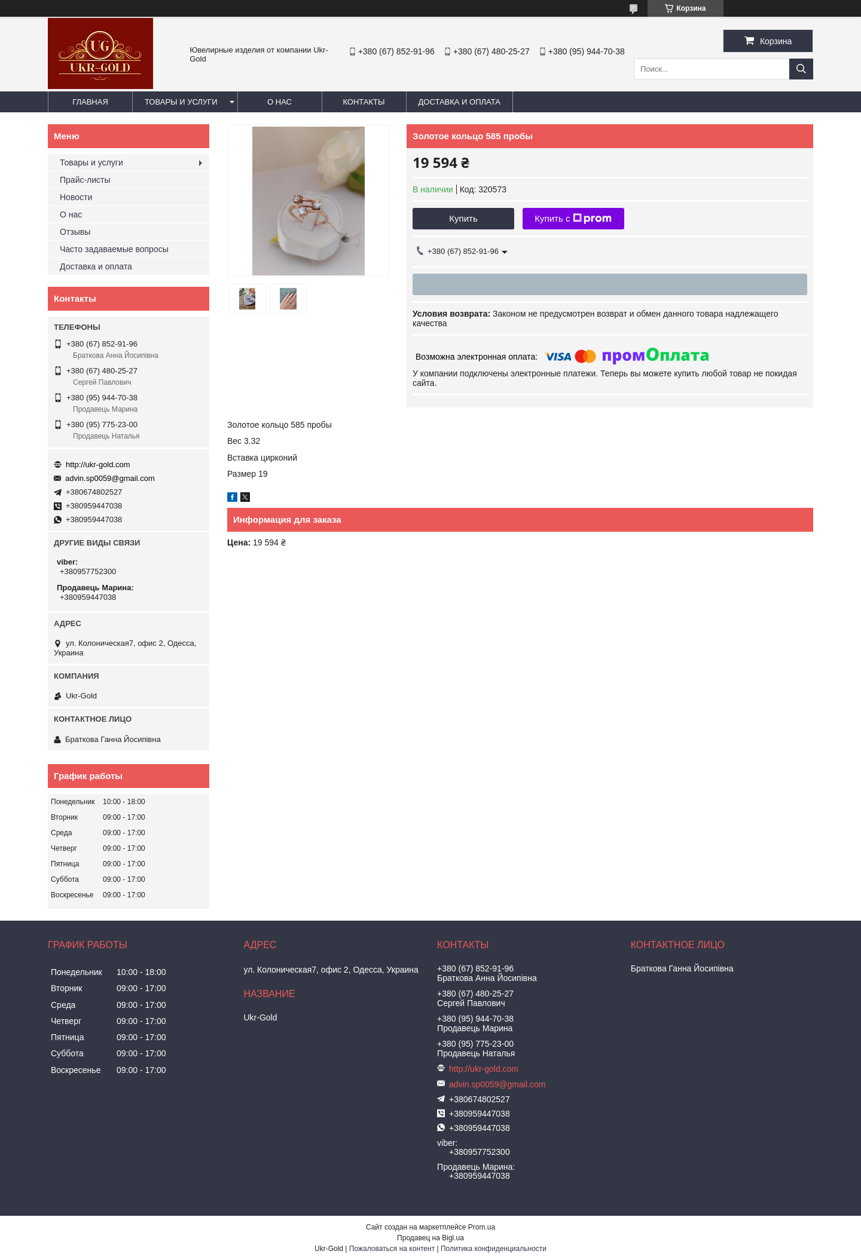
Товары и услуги (181, 101)
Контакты (363, 101)
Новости (76, 197)
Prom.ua (481, 1227)
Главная (90, 101)
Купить (463, 218)
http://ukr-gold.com (98, 464)
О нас (279, 101)
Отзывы (75, 232)
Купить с (573, 218)
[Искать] (801, 69)
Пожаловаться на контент (392, 1248)
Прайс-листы (85, 180)
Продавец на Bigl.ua (430, 1238)
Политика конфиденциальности (493, 1248)
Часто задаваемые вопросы (114, 249)
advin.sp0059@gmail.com (110, 478)
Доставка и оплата (459, 101)
